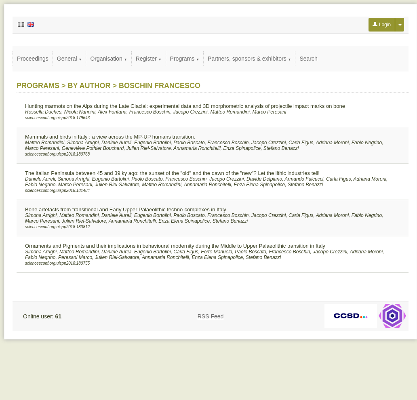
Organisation (108, 58)
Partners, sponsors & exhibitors (249, 58)
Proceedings (32, 58)
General (69, 58)
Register (149, 58)
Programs (185, 58)
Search (308, 58)
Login (382, 24)
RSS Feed (211, 316)
